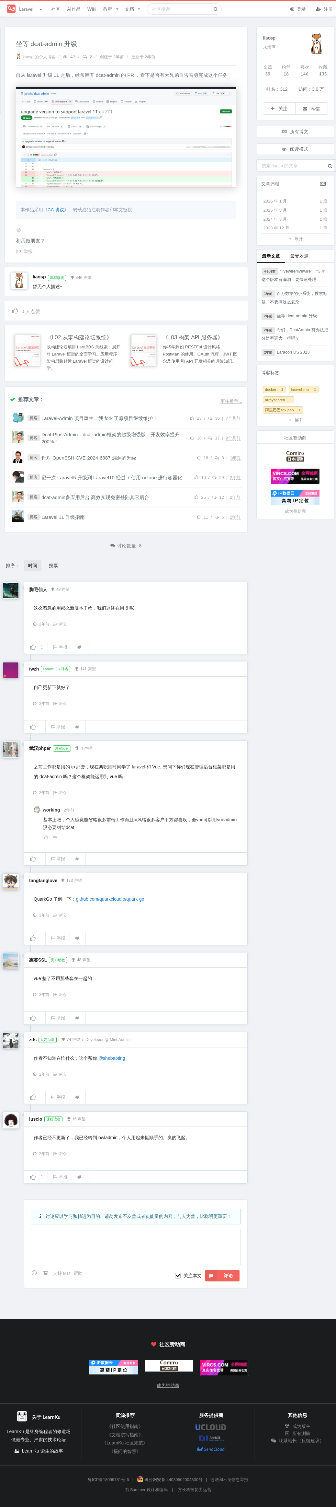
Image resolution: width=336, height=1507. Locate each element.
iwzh (34, 669)
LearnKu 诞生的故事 (42, 1451)
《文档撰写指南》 (125, 1434)
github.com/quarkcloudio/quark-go (110, 899)
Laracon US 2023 (286, 352)
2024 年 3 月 (295, 219)
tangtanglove (43, 880)
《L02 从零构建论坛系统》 (79, 337)
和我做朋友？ (30, 240)
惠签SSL (38, 960)
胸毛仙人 (38, 589)
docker (274, 389)
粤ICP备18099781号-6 (108, 1480)
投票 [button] (53, 565)
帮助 (78, 1273)
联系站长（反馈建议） (297, 1440)
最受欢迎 (299, 256)
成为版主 (297, 1426)
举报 (60, 647)
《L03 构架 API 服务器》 (193, 337)
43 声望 (60, 589)
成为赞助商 (295, 511)
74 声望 (70, 1039)
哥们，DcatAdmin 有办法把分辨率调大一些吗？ (295, 334)
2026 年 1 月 (295, 201)
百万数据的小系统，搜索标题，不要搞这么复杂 (295, 297)
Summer (138, 1490)
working (52, 809)
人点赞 (25, 310)
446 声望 (80, 277)
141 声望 (85, 668)
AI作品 (73, 9)
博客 (34, 418)
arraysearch (278, 400)
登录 (297, 8)
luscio (35, 1119)
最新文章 (271, 256)
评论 (59, 624)
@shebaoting (111, 1058)
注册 (324, 8)
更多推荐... (231, 401)
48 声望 (80, 959)
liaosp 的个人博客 (36, 57)
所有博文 (295, 131)
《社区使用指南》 (125, 1426)
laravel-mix (303, 389)
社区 (55, 9)
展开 (295, 238)
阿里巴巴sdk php (283, 410)
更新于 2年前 (143, 57)
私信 (311, 108)
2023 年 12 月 (295, 228)
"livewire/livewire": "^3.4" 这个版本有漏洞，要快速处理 (294, 275)
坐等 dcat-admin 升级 (289, 316)
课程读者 (57, 278)
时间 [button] (32, 565)
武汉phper (40, 748)
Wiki (91, 9)
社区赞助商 (168, 1344)
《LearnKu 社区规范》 (125, 1442)
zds (33, 1039)
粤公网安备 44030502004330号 (170, 1480)
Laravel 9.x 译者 (55, 669)
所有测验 (297, 1433)
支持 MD (62, 1273)
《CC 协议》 (56, 209)
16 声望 (75, 1118)
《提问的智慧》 (125, 1451)
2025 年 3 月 (295, 210)
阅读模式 (295, 149)
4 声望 (83, 748)
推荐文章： (27, 399)
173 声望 (71, 880)
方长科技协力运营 (194, 1490)
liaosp (39, 276)
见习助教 (58, 960)
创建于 (112, 57)
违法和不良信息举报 (229, 1480)
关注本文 (193, 1275)
